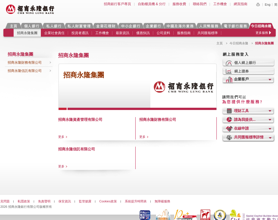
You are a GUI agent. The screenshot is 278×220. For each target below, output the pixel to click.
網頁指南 (240, 4)
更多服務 (262, 32)
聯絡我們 (200, 4)
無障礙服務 (162, 201)
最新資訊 (122, 33)
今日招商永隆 (262, 26)
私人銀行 (53, 26)
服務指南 (184, 33)
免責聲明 (44, 201)
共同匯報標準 (207, 33)
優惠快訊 (143, 33)
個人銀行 (31, 26)
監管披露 (85, 201)
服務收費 (179, 4)
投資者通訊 (80, 33)
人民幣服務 (208, 26)
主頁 (13, 26)
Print (258, 4)
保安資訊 (64, 201)
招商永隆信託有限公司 (25, 71)
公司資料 (163, 33)
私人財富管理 (78, 26)
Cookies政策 (108, 201)
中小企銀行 (130, 26)
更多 (61, 136)
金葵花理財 (105, 26)
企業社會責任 (54, 33)
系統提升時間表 (136, 201)
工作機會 (220, 4)
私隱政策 (24, 201)
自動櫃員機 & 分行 (152, 4)
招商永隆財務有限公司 (25, 63)
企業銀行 (153, 26)
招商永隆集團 (27, 33)
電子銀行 (235, 26)
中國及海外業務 (179, 26)
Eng (267, 4)
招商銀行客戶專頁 (117, 4)
